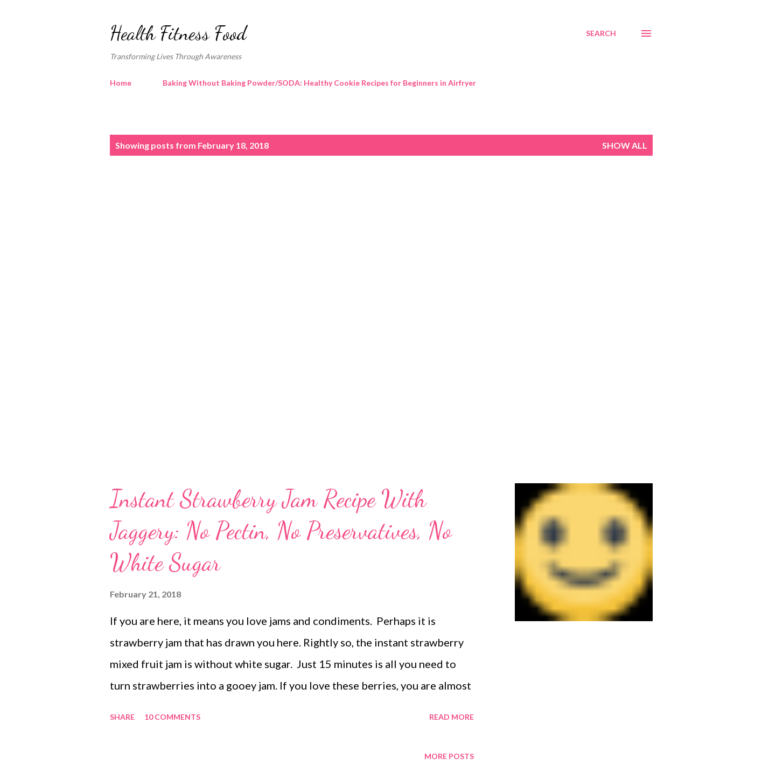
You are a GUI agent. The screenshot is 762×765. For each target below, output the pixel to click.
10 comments (172, 716)
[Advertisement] (360, 257)
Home (120, 82)
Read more (451, 716)
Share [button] (122, 716)
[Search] (601, 33)
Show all (624, 145)
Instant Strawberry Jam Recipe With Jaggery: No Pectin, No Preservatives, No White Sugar (281, 530)
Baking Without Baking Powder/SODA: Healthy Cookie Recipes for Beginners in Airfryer (319, 82)
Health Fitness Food (178, 33)
